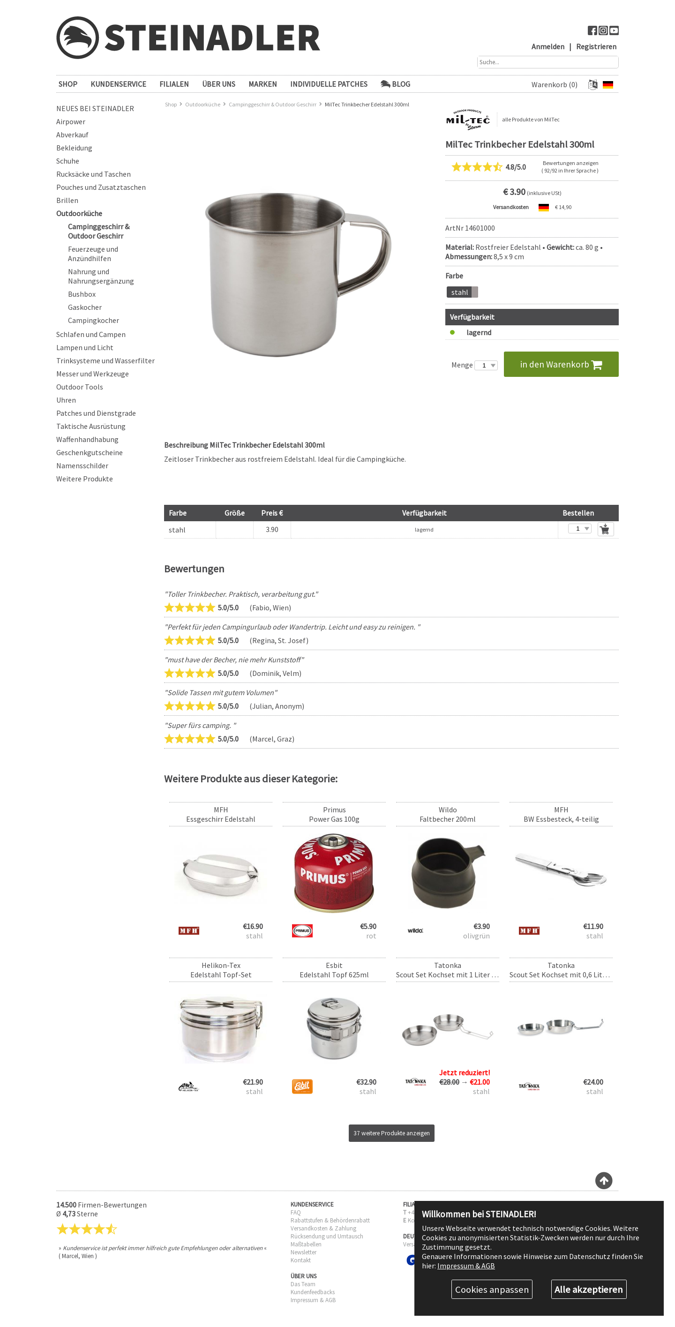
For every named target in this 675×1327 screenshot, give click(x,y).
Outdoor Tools (79, 386)
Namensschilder (82, 465)
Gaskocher (85, 307)
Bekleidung (74, 147)
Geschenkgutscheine (89, 452)
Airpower (70, 121)
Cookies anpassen (492, 1289)
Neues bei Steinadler (95, 108)
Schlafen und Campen (91, 334)
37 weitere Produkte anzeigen (391, 1133)
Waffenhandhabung (87, 439)
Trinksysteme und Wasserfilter (105, 360)
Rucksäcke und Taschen (93, 174)
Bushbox (82, 294)
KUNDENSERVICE (118, 84)
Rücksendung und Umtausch (327, 1236)
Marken (262, 84)
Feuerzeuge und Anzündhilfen (93, 253)
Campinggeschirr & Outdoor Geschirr (98, 231)
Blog (395, 84)
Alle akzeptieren (589, 1289)
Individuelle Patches (329, 84)
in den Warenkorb (561, 364)
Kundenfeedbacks (313, 1292)
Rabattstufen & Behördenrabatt (330, 1220)
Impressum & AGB (313, 1300)
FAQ (296, 1212)
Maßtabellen (306, 1244)
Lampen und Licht (84, 347)
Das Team (303, 1284)
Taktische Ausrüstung (91, 426)
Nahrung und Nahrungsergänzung (101, 276)
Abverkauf (72, 134)
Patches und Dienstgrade (96, 413)
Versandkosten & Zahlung (323, 1228)
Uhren (66, 400)
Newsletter (303, 1252)
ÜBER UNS (218, 84)
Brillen (67, 200)
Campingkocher (93, 320)
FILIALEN (174, 84)
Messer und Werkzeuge (92, 373)
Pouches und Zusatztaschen (101, 187)
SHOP (68, 84)
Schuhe (67, 160)
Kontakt (301, 1260)
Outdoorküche (79, 213)
